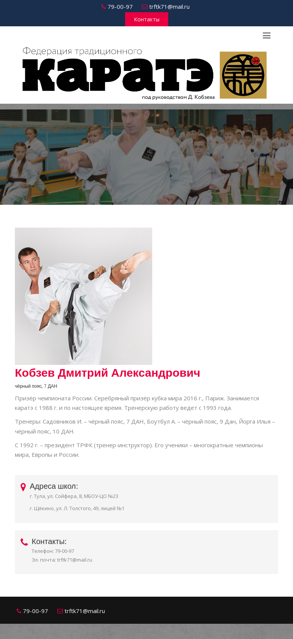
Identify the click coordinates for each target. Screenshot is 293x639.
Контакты (146, 19)
